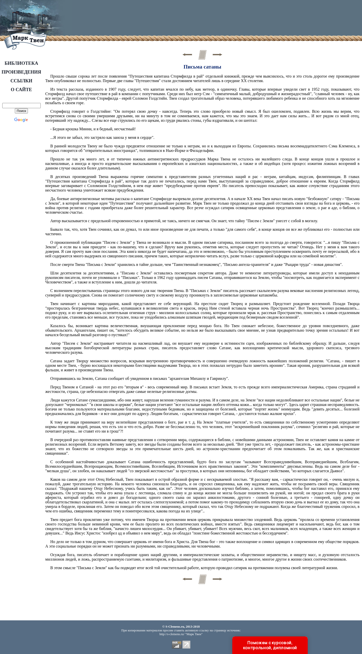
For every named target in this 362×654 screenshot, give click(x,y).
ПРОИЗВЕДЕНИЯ (21, 72)
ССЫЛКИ (21, 80)
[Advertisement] (165, 19)
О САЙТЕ (21, 89)
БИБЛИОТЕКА (21, 63)
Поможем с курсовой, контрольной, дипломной (270, 645)
